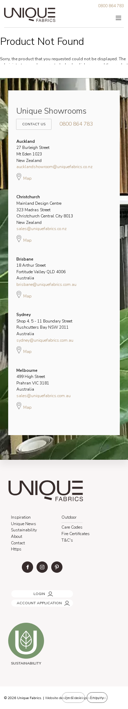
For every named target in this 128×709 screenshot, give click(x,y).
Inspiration (21, 517)
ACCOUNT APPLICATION (32, 601)
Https (16, 549)
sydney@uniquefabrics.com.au (44, 340)
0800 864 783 (111, 6)
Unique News (23, 524)
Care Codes (72, 527)
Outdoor (68, 517)
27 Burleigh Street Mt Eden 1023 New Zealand (32, 151)
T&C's (67, 540)
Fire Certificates (75, 533)
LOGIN (16, 591)
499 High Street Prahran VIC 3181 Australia (32, 380)
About (16, 536)
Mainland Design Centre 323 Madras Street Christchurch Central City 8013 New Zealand (44, 209)
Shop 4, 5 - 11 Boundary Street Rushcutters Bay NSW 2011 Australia (44, 324)
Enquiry (97, 697)
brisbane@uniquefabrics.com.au (46, 284)
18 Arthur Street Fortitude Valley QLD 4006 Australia (41, 268)
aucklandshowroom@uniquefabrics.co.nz (54, 166)
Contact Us (32, 120)
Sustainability (24, 530)
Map (23, 176)
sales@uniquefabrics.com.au (43, 395)
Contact (18, 543)
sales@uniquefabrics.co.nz (41, 228)
